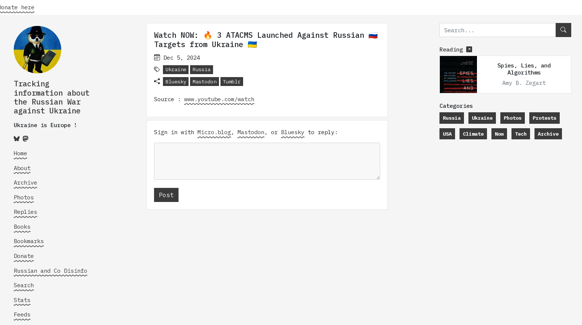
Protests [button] (544, 118)
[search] (497, 30)
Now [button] (499, 133)
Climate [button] (473, 133)
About (22, 168)
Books (22, 226)
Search (24, 285)
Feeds (22, 314)
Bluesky (176, 81)
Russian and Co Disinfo (50, 270)
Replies (25, 211)
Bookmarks (29, 241)
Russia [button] (201, 69)
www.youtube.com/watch (219, 99)
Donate (24, 255)
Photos (24, 197)
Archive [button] (548, 133)
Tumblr (232, 81)
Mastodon (204, 81)
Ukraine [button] (176, 69)
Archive (25, 182)
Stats (22, 300)
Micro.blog (214, 132)
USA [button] (447, 133)
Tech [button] (521, 133)
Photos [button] (512, 118)
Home (20, 153)
